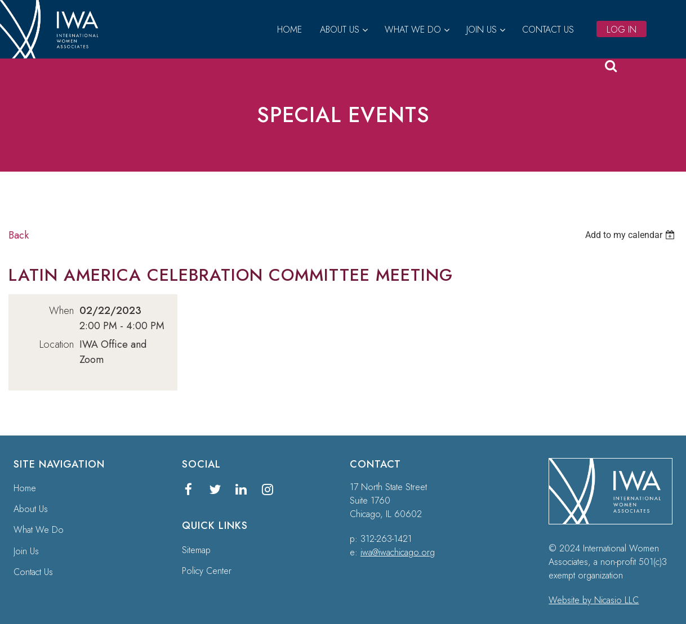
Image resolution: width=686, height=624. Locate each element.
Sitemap (196, 550)
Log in (621, 29)
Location (56, 344)
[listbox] (631, 235)
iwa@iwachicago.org (397, 552)
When (61, 310)
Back (18, 235)
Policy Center (206, 570)
